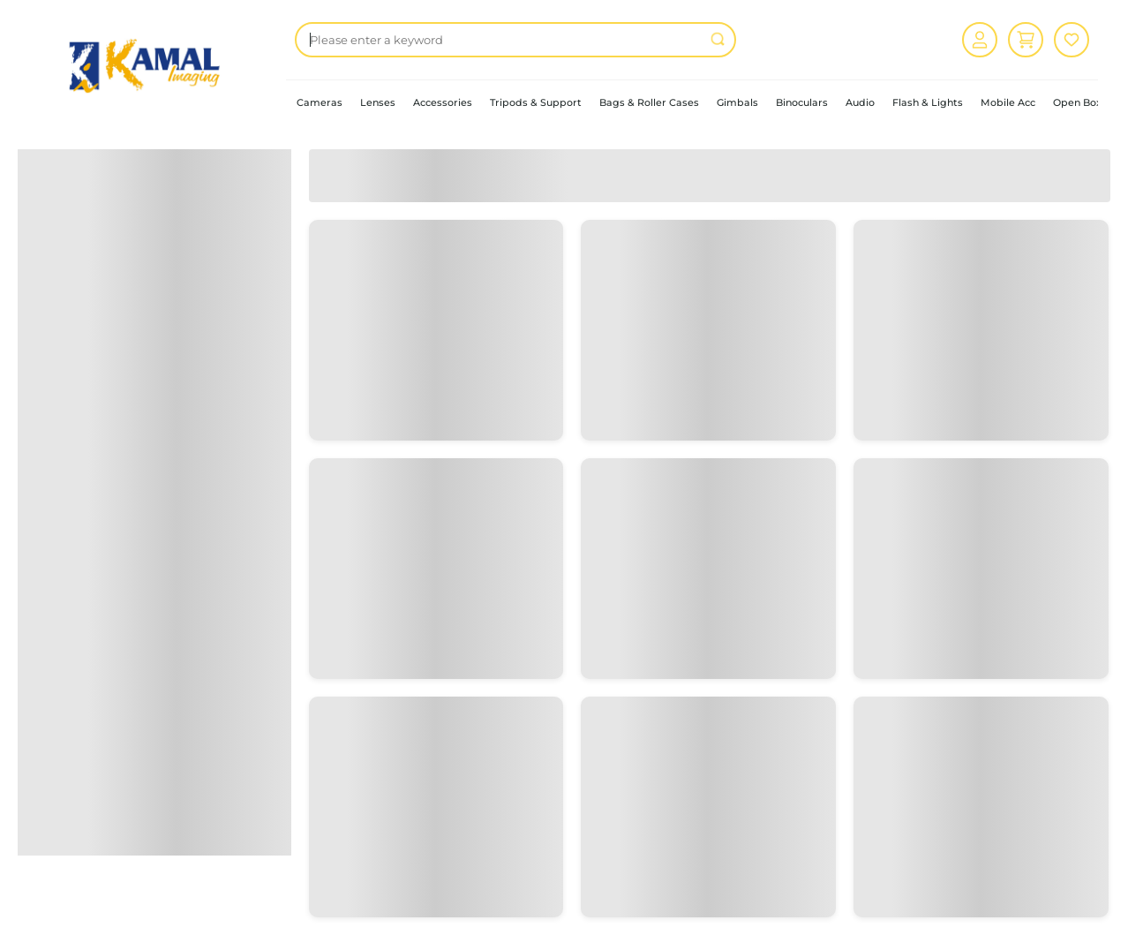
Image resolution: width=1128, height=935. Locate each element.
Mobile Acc (1008, 102)
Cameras (319, 102)
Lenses (377, 102)
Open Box (1077, 102)
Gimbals (737, 102)
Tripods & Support (536, 102)
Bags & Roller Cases (649, 102)
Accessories (442, 102)
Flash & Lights (927, 102)
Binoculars (802, 102)
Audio (860, 102)
